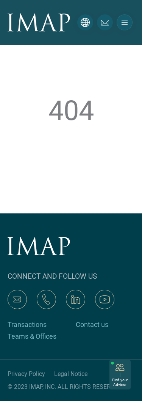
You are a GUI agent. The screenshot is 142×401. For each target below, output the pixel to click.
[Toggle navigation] (124, 22)
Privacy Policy (26, 373)
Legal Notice (70, 373)
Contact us (92, 324)
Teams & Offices (32, 336)
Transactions (27, 324)
